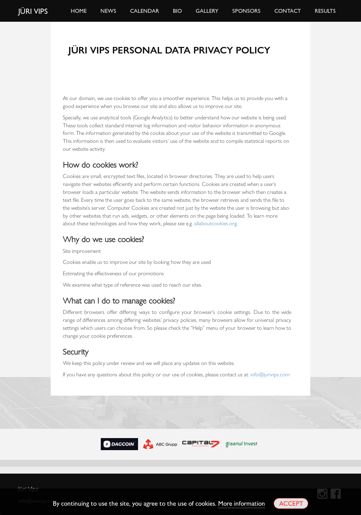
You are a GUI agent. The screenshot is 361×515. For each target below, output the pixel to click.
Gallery (207, 10)
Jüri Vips (33, 10)
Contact (287, 10)
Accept (291, 503)
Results (325, 10)
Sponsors (246, 10)
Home (79, 10)
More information (241, 503)
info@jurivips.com (270, 374)
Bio (177, 10)
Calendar (144, 10)
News (108, 10)
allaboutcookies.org (215, 223)
